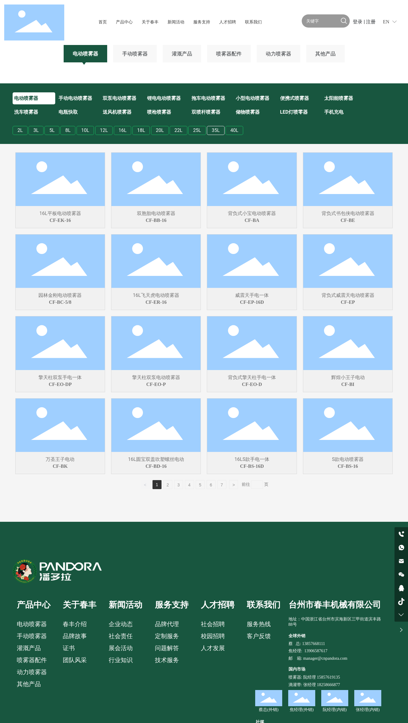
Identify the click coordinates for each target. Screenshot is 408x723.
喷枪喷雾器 (159, 112)
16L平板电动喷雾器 (60, 213)
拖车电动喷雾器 (208, 98)
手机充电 (333, 112)
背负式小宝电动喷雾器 (252, 213)
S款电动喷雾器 (348, 459)
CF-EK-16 (60, 220)
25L (197, 130)
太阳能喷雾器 (338, 98)
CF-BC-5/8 (60, 302)
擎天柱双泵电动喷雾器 (156, 377)
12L (104, 130)
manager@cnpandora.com (325, 658)
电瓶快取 (68, 112)
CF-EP (348, 302)
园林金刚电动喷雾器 (60, 295)
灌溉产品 (182, 54)
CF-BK (60, 466)
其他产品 (325, 54)
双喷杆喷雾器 (206, 112)
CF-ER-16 (156, 302)
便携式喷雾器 (294, 98)
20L (160, 130)
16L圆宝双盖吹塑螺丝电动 (156, 459)
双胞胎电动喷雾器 (156, 213)
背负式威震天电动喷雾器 (348, 295)
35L (216, 130)
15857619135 (328, 677)
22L (178, 130)
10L (85, 130)
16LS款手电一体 (251, 459)
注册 (371, 21)
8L (68, 130)
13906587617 (315, 651)
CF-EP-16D (252, 302)
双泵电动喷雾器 (119, 98)
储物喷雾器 (248, 112)
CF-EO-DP (60, 384)
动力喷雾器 (278, 54)
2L (20, 130)
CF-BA (252, 220)
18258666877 (328, 685)
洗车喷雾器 (26, 112)
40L (234, 130)
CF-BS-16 (348, 466)
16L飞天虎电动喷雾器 (156, 295)
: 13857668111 (312, 643)
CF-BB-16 (156, 220)
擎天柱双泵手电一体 (60, 377)
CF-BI (348, 384)
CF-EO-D (252, 384)
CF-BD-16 (156, 466)
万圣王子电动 (60, 459)
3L (36, 130)
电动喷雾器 (85, 54)
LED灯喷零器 (294, 112)
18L (141, 130)
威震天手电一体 (252, 295)
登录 (358, 21)
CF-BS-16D (252, 466)
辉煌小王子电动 (348, 377)
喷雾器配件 (229, 54)
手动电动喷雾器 (75, 98)
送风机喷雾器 (117, 112)
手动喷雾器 (135, 54)
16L (123, 130)
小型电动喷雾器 (252, 98)
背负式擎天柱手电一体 (252, 377)
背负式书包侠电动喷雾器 (348, 213)
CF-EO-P (156, 384)
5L (52, 130)
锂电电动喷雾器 (164, 98)
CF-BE (348, 220)
